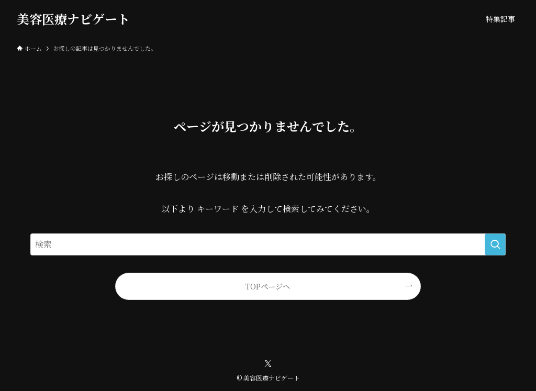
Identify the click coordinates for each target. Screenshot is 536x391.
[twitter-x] (268, 363)
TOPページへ (267, 286)
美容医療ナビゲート (73, 19)
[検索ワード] (268, 244)
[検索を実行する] (495, 244)
